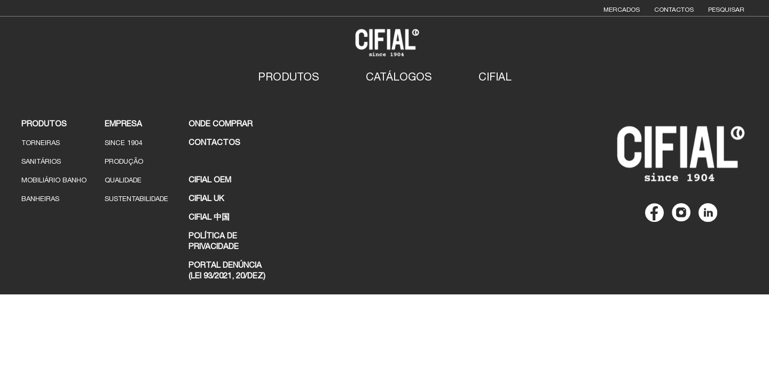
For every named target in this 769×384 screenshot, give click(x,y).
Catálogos (399, 76)
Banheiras (40, 199)
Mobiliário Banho (54, 180)
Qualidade (123, 180)
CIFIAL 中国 (209, 216)
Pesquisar (726, 9)
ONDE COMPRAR (221, 123)
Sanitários (41, 161)
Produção (124, 161)
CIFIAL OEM (210, 179)
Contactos (674, 9)
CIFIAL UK (206, 198)
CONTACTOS (214, 142)
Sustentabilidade (136, 199)
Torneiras (40, 143)
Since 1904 (123, 143)
